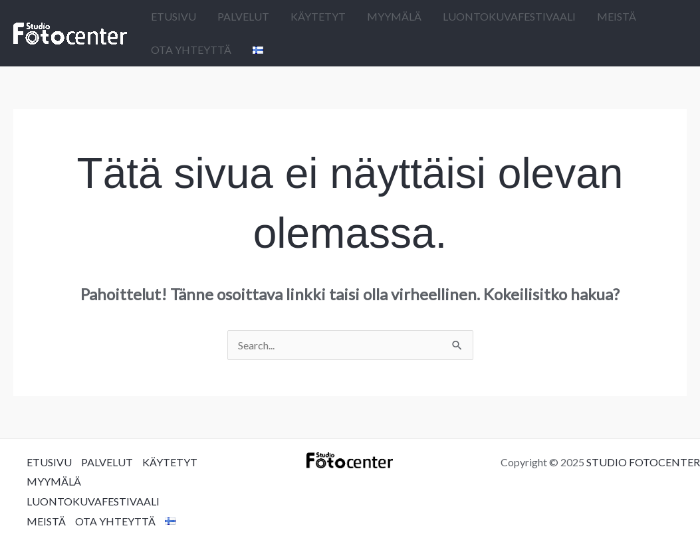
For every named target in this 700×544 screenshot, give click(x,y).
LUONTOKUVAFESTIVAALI (509, 16)
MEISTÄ (616, 16)
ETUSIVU (173, 16)
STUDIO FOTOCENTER (643, 462)
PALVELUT (243, 16)
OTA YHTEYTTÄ (191, 49)
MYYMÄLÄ (394, 16)
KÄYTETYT (318, 16)
